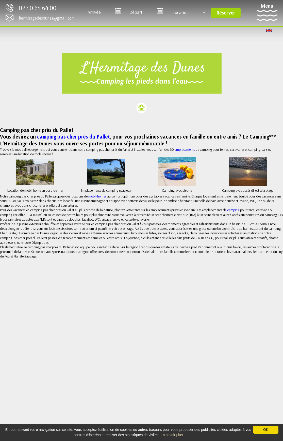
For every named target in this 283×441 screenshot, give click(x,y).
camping (233, 210)
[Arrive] (103, 12)
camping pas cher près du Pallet (73, 136)
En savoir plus (171, 435)
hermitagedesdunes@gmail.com (47, 18)
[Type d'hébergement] (187, 12)
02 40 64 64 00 (37, 8)
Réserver (225, 12)
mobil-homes (97, 196)
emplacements (185, 149)
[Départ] (145, 12)
